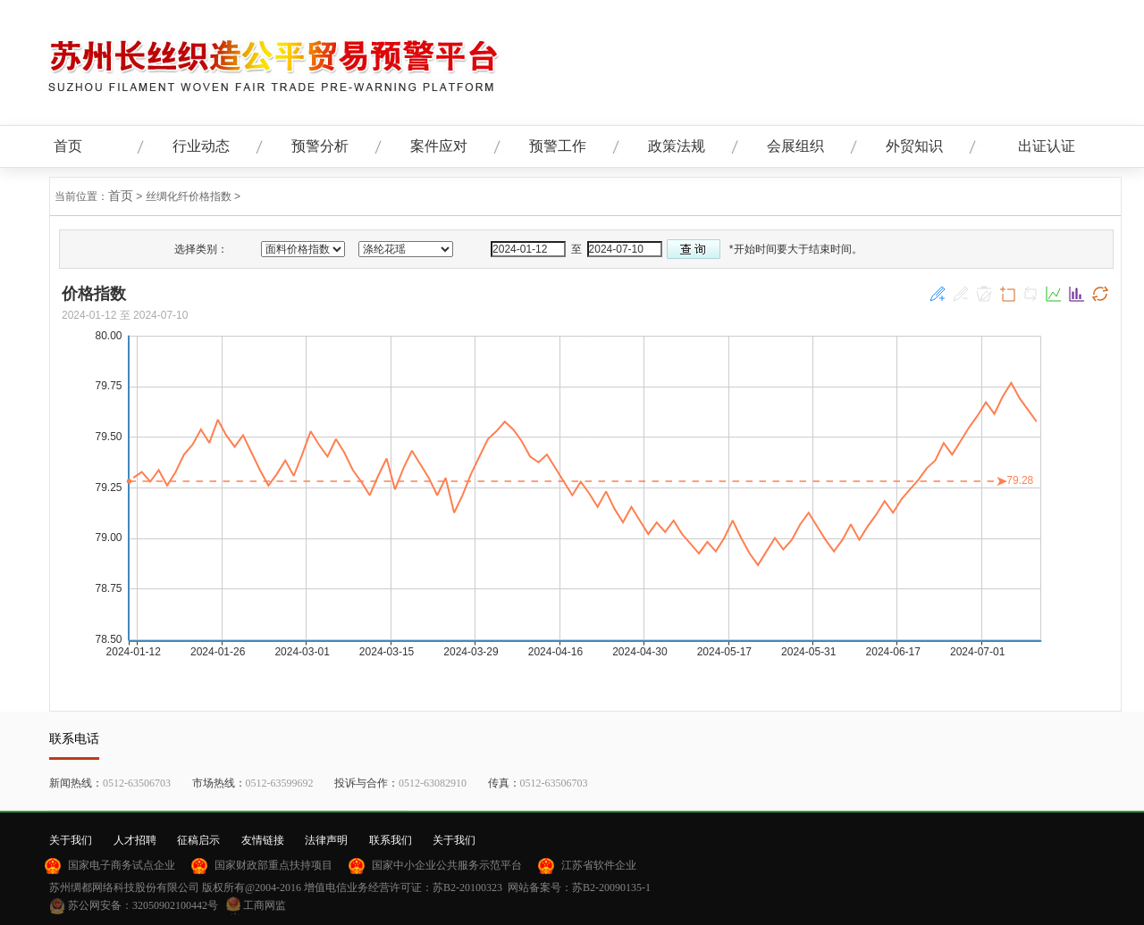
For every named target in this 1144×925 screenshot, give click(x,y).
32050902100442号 (175, 905)
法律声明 (326, 840)
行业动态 (201, 146)
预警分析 (320, 146)
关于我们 (70, 840)
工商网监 (264, 905)
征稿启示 (198, 840)
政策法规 (676, 146)
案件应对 (438, 146)
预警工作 (557, 146)
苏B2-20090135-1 (611, 887)
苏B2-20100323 (467, 887)
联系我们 (390, 840)
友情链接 (262, 840)
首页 (68, 146)
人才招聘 (135, 840)
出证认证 (1046, 146)
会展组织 (795, 146)
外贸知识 (914, 146)
